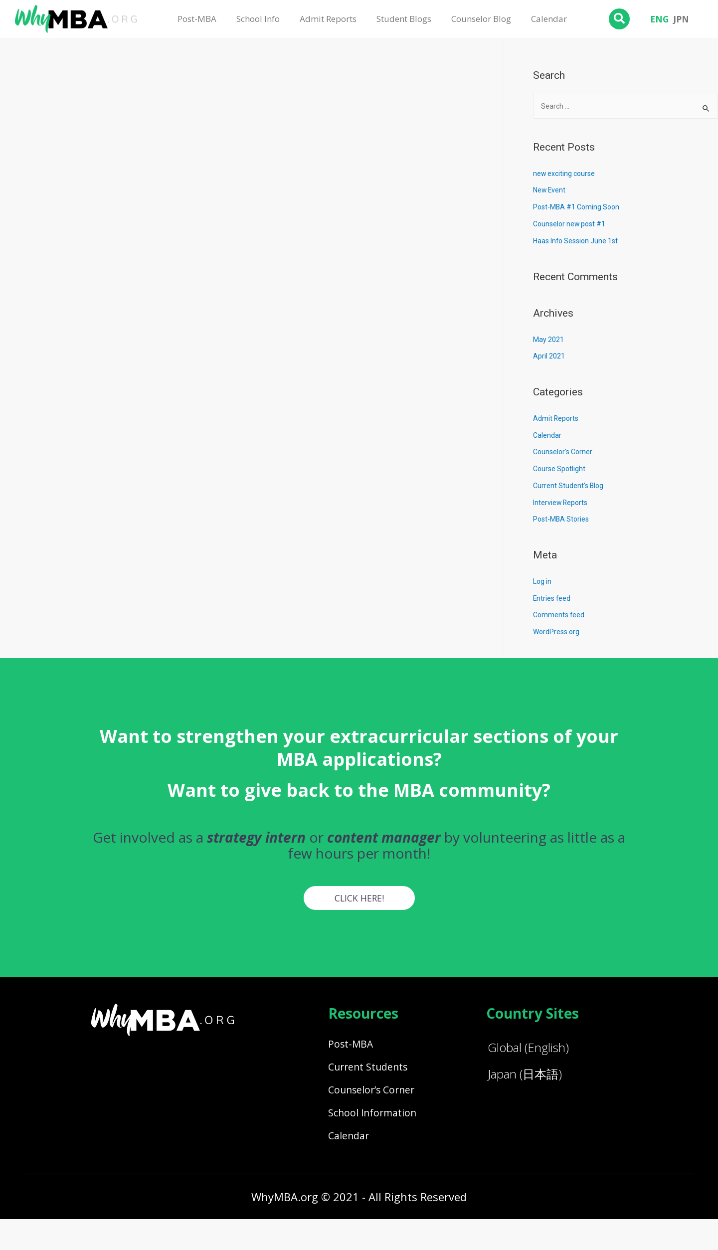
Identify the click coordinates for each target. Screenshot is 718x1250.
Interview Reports (561, 503)
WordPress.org (557, 632)
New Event (550, 190)
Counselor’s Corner (380, 1105)
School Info (258, 18)
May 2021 (548, 340)
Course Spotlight (560, 469)
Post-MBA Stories (562, 520)
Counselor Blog (481, 18)
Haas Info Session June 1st (578, 241)
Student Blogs (403, 18)
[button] (359, 899)
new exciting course (565, 174)
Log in (543, 582)
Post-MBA (197, 18)
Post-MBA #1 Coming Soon (579, 207)
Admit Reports (328, 18)
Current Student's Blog (569, 486)
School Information (381, 1134)
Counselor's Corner (564, 452)
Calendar (549, 18)
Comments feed (560, 615)
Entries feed (552, 599)
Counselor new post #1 (571, 224)
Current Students (376, 1077)
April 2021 (549, 357)
